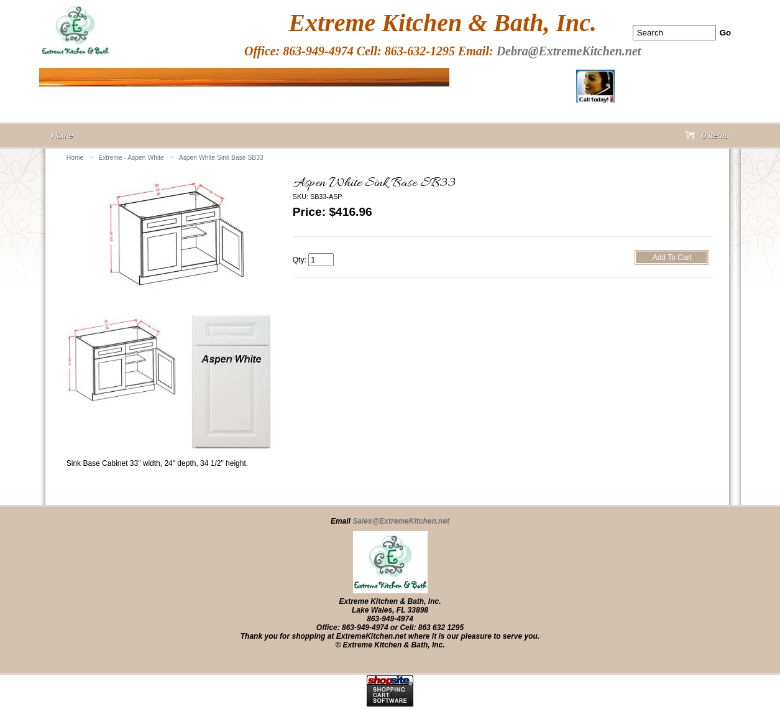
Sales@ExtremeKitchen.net (400, 521)
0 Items (706, 138)
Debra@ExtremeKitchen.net (569, 51)
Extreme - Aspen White (130, 157)
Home (75, 157)
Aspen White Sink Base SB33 (221, 157)
